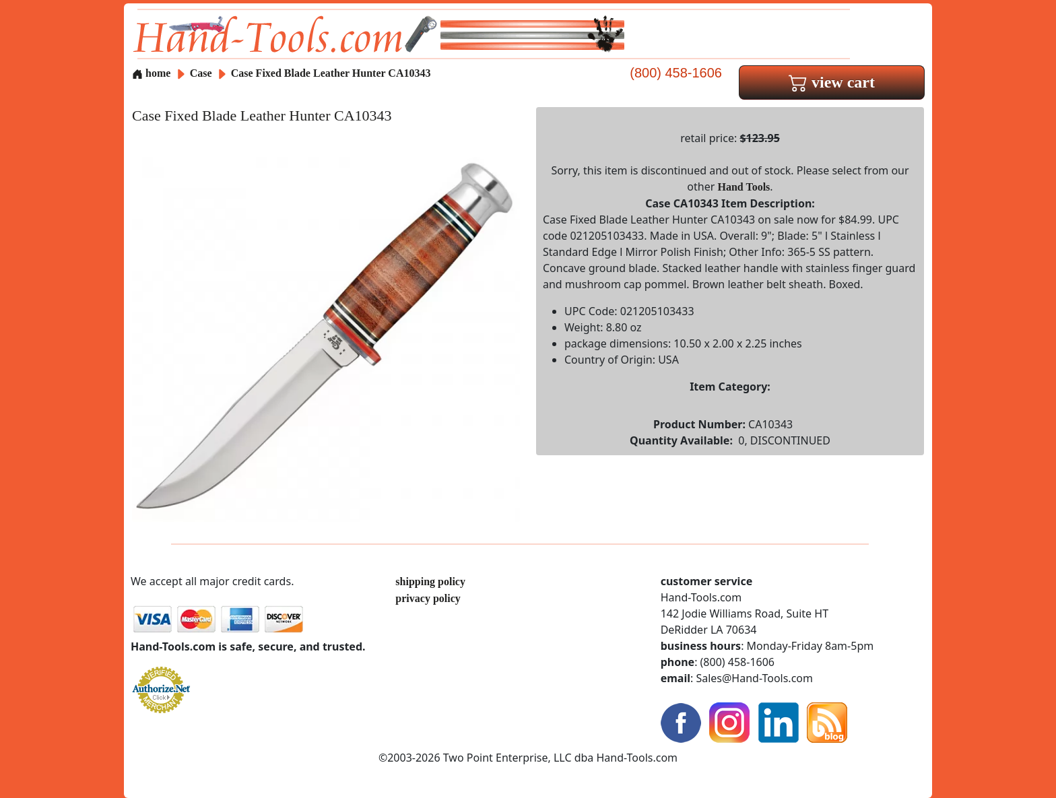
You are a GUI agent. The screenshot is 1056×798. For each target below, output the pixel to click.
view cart (832, 82)
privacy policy (427, 598)
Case (202, 73)
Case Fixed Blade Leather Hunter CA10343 (331, 73)
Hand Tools (744, 187)
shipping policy (430, 581)
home (151, 73)
